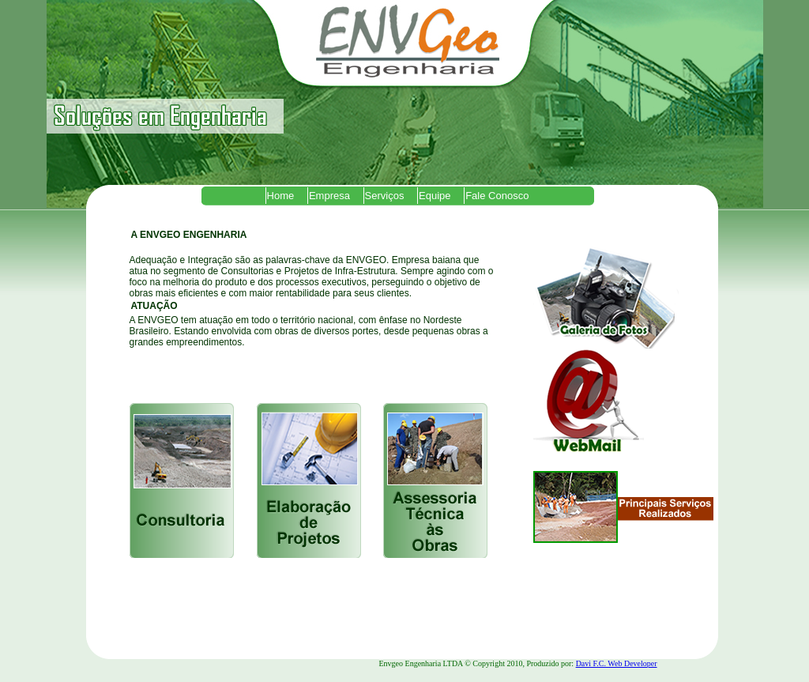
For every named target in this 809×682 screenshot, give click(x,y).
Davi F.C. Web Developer (616, 663)
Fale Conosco (497, 196)
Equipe (434, 196)
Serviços (384, 196)
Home (281, 196)
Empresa (329, 196)
